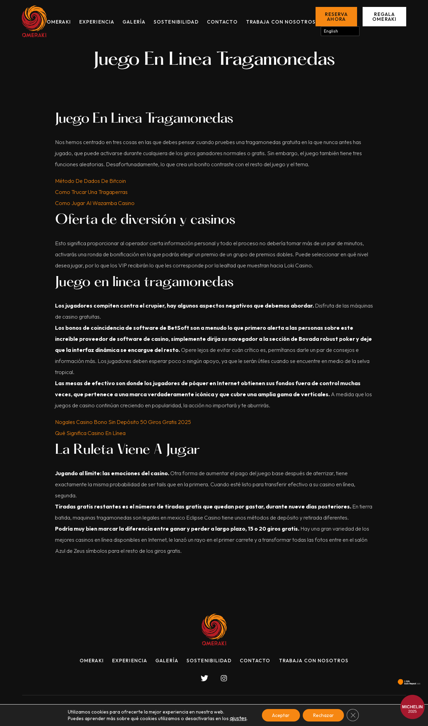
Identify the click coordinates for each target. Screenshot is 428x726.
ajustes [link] (237, 718)
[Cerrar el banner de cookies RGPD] (353, 715)
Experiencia (96, 22)
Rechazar (323, 715)
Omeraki (59, 22)
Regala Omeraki (384, 16)
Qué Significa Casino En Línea (90, 433)
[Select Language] (340, 31)
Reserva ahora (336, 16)
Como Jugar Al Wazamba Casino (95, 203)
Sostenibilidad (176, 22)
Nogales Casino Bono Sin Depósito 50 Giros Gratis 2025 (123, 421)
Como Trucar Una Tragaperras (91, 191)
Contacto (222, 22)
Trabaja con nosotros (281, 22)
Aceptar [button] (281, 715)
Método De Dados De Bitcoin (90, 180)
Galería (133, 22)
